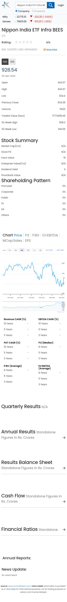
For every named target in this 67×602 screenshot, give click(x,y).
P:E (27, 235)
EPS (28, 240)
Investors (40, 11)
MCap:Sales (12, 240)
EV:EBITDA (50, 235)
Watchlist (51, 49)
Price (18, 235)
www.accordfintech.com (19, 586)
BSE (12, 61)
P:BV (35, 235)
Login (61, 5)
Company (24, 11)
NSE (5, 61)
